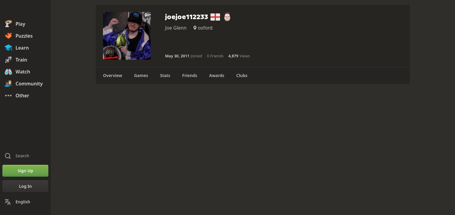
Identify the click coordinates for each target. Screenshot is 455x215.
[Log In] (25, 186)
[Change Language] (25, 202)
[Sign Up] (25, 171)
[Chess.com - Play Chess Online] (25, 10)
